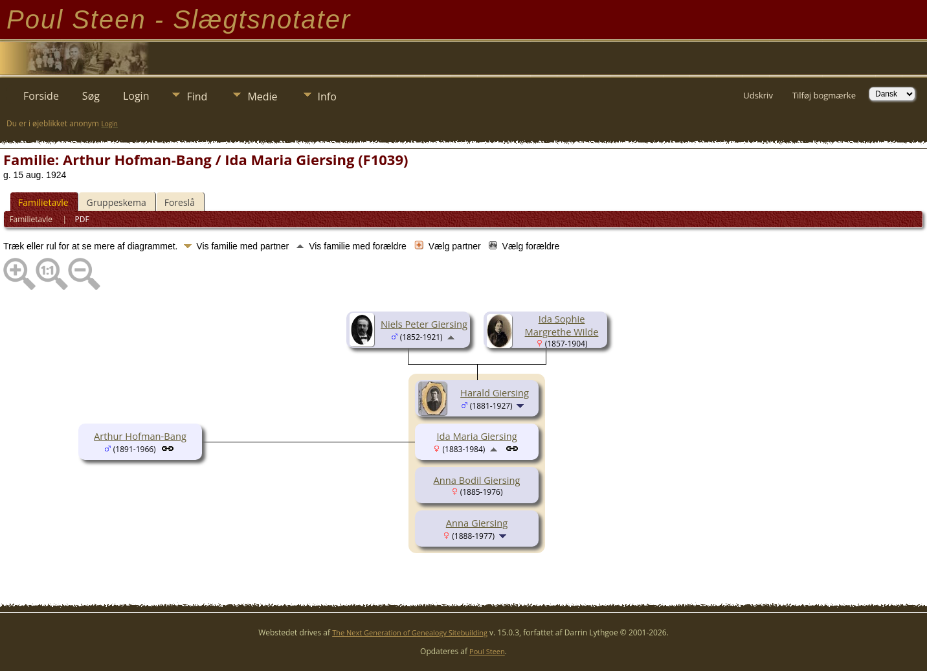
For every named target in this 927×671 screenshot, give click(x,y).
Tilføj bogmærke (824, 95)
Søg (91, 96)
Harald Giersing (494, 392)
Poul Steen (487, 651)
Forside (41, 96)
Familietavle (43, 202)
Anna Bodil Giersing (477, 479)
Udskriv (758, 95)
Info (327, 96)
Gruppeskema (116, 202)
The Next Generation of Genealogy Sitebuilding (409, 632)
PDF (82, 219)
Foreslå (179, 202)
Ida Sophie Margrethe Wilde (562, 325)
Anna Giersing (477, 522)
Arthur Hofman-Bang (140, 435)
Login (136, 96)
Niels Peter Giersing (424, 323)
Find (196, 96)
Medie (262, 96)
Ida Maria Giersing (476, 435)
